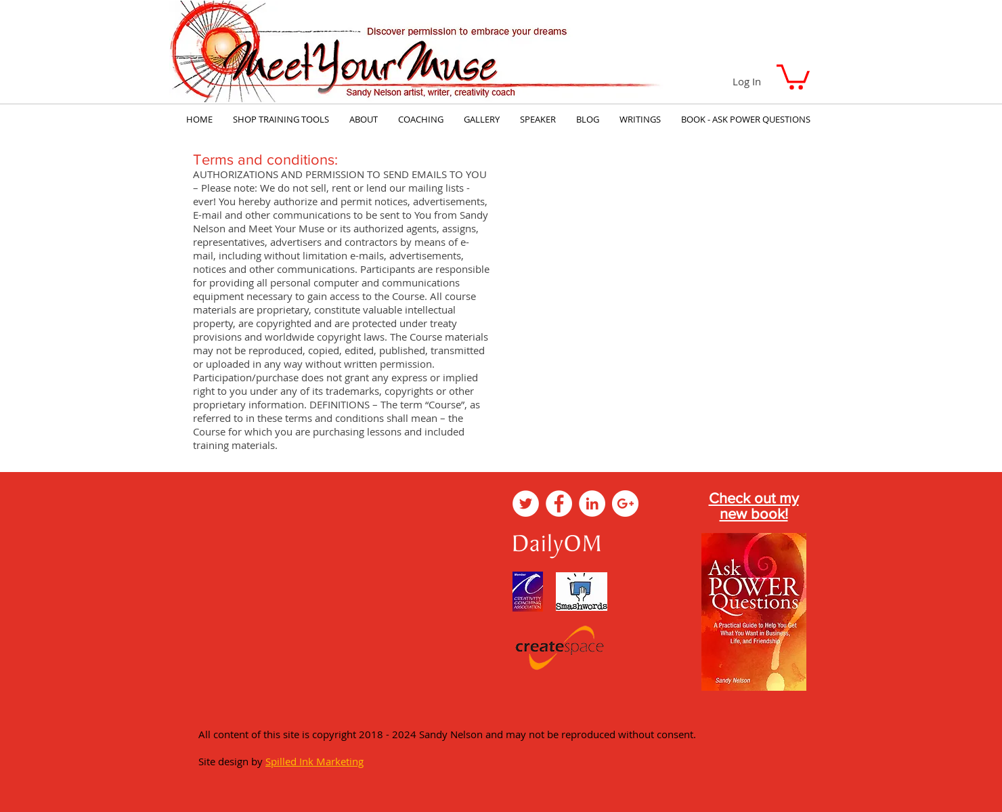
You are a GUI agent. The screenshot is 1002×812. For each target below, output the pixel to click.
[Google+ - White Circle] (625, 503)
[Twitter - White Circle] (526, 503)
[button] (793, 75)
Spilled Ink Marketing (314, 761)
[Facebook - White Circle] (559, 503)
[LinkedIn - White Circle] (592, 503)
